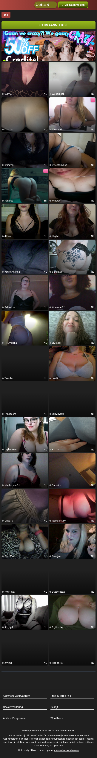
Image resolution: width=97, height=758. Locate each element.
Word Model (57, 718)
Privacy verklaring (60, 695)
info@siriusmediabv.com (66, 750)
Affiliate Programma (14, 718)
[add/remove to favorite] (4, 64)
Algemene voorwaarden (16, 695)
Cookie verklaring (13, 707)
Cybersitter (58, 745)
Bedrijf (54, 707)
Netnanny (45, 745)
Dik (6, 14)
